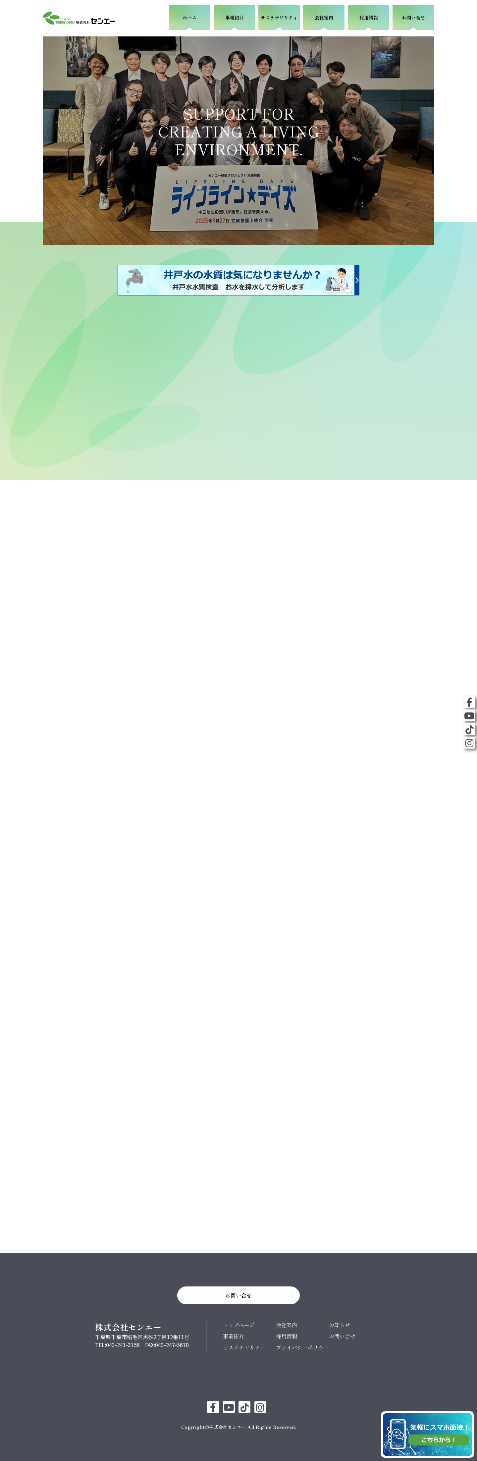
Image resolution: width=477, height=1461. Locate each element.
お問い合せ (342, 1334)
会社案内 (286, 1323)
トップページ (239, 1323)
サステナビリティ (244, 1345)
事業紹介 (233, 1334)
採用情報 (286, 1334)
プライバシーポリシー (302, 1345)
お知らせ (339, 1323)
